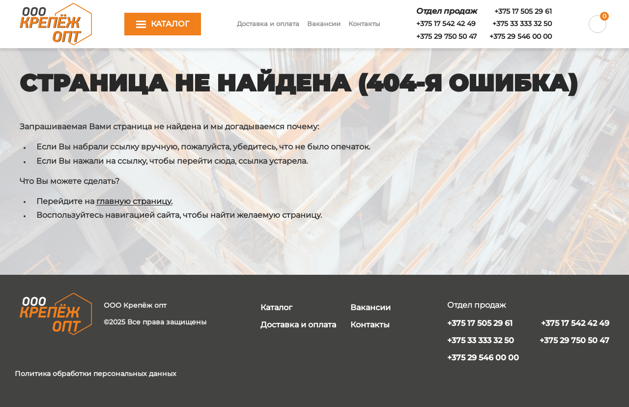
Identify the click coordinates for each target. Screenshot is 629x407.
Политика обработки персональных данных (95, 374)
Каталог (276, 307)
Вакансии (324, 24)
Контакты (364, 24)
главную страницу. (134, 201)
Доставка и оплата (268, 24)
